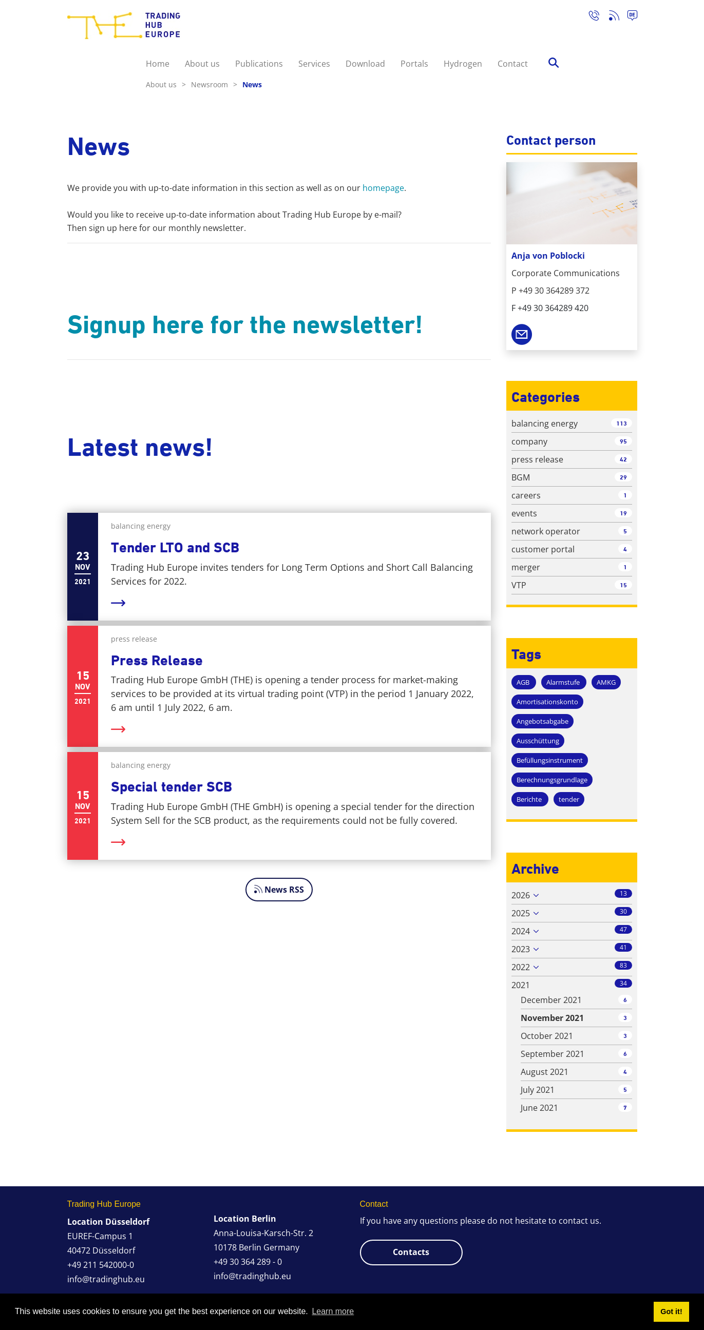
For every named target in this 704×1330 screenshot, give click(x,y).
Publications (259, 63)
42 (623, 459)
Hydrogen (463, 63)
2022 (520, 967)
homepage (383, 188)
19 (623, 513)
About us (202, 63)
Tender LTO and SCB (175, 547)
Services (314, 63)
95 (623, 441)
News (252, 84)
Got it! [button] (671, 1311)
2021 (520, 985)
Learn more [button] (333, 1311)
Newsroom (214, 84)
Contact (513, 63)
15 (623, 585)
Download (365, 63)
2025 (520, 913)
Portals (414, 63)
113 (621, 423)
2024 (520, 931)
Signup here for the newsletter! (245, 324)
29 (623, 477)
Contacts (411, 1252)
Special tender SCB (171, 786)
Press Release (157, 660)
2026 (520, 895)
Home (157, 63)
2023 (520, 949)
